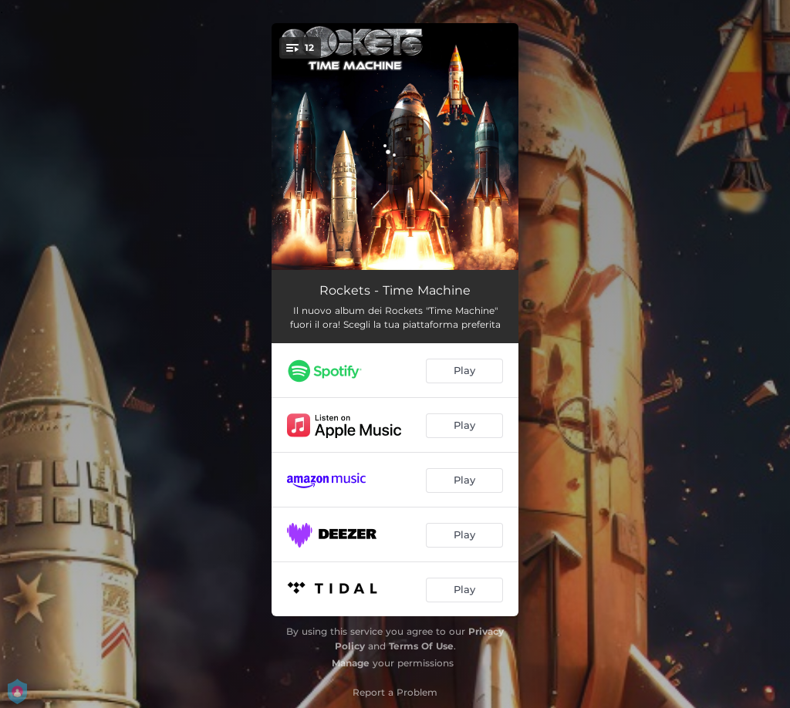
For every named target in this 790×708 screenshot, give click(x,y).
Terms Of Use (421, 646)
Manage (351, 663)
